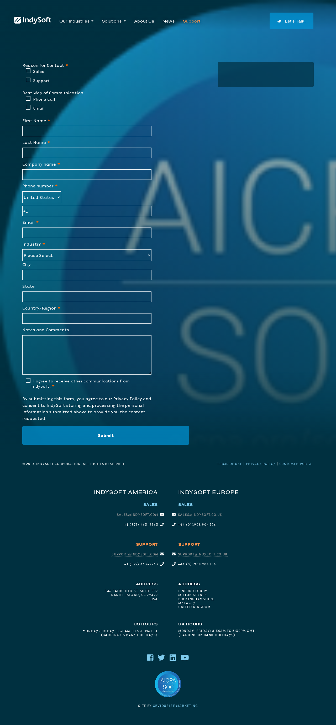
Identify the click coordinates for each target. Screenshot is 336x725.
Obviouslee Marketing (175, 706)
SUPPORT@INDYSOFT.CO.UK (203, 554)
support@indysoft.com (135, 554)
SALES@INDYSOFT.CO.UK (200, 514)
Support (191, 21)
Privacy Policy (127, 398)
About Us (144, 21)
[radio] (88, 72)
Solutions (112, 21)
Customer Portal (296, 464)
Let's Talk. (291, 21)
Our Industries (74, 21)
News (168, 21)
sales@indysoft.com (137, 514)
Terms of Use (229, 464)
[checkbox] (86, 76)
